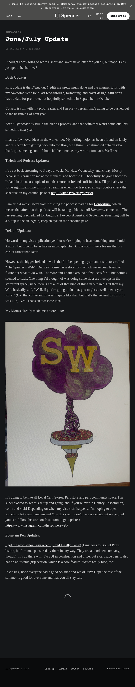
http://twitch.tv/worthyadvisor (72, 193)
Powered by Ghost (118, 669)
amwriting (13, 32)
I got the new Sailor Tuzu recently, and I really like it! (43, 545)
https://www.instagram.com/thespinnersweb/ (36, 525)
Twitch (75, 669)
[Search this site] (89, 16)
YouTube (88, 669)
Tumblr (63, 669)
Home (8, 16)
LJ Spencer (67, 15)
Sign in (99, 16)
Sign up (50, 669)
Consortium (102, 204)
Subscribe (118, 16)
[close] (131, 6)
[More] (19, 16)
